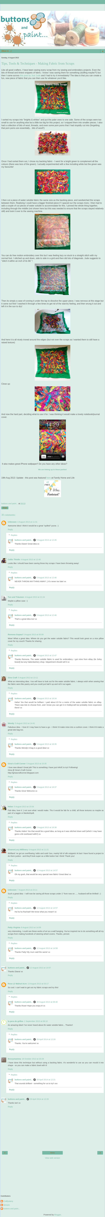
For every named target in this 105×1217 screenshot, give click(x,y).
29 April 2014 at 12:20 (46, 1039)
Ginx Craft (12, 678)
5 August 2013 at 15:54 (24, 807)
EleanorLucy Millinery (18, 850)
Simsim (6, 1205)
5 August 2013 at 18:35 (47, 744)
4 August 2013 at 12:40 (31, 559)
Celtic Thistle (14, 559)
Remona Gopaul (15, 634)
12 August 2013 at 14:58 (47, 948)
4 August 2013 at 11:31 (27, 522)
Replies (14, 535)
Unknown (12, 522)
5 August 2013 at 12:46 (47, 578)
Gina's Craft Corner (17, 764)
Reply (10, 529)
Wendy (11, 723)
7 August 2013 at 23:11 (27, 890)
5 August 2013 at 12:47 (47, 655)
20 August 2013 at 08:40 (47, 1002)
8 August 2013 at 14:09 (31, 927)
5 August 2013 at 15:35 (36, 764)
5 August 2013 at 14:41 (25, 723)
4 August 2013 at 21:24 (35, 597)
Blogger (57, 1215)
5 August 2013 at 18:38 (47, 827)
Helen (10, 807)
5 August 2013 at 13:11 (28, 678)
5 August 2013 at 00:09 (33, 634)
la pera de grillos (15, 1021)
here (48, 478)
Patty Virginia (14, 927)
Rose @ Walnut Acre (17, 984)
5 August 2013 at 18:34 (47, 698)
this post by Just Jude (30, 75)
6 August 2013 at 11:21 (39, 850)
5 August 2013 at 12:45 (47, 540)
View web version (52, 1158)
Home (52, 1153)
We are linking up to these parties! (52, 470)
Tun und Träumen (16, 597)
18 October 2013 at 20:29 (33, 1059)
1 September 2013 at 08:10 (36, 1021)
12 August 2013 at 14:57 (47, 870)
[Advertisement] (52, 7)
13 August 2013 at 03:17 (38, 984)
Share (5, 508)
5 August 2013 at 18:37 (47, 787)
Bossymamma (14, 1059)
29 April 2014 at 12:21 (46, 1080)
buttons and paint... (24, 540)
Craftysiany (8, 1201)
